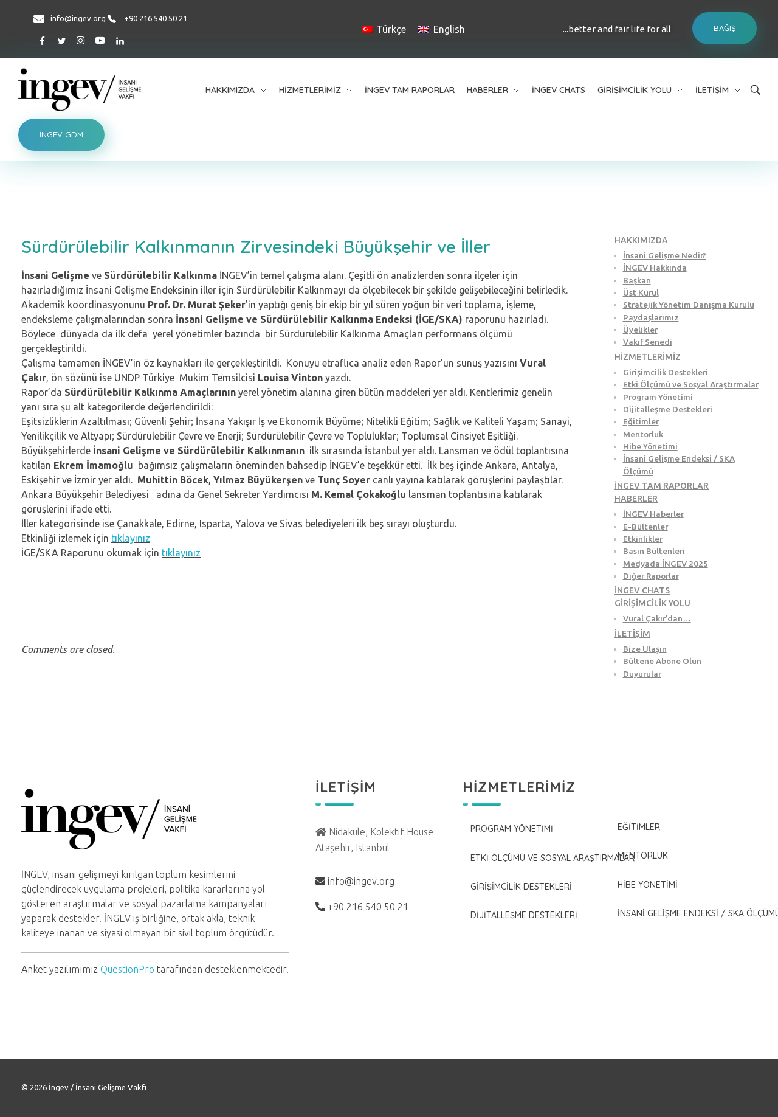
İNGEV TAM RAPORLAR (661, 486)
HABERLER (636, 498)
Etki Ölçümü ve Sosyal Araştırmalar (691, 384)
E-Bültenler (645, 526)
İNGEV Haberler (653, 514)
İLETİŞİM (632, 633)
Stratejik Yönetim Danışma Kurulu (688, 305)
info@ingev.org (78, 18)
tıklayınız (130, 538)
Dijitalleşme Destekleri (667, 409)
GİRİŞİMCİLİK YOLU (652, 603)
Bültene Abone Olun (662, 661)
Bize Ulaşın (645, 649)
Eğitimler (641, 421)
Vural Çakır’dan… (657, 618)
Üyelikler (640, 329)
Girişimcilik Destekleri (665, 372)
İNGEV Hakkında (655, 267)
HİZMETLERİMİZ (647, 357)
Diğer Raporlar (651, 576)
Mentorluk (643, 434)
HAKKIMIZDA (641, 240)
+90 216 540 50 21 (155, 18)
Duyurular (642, 674)
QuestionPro (127, 969)
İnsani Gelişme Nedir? (664, 255)
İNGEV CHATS (642, 590)
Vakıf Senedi (647, 342)
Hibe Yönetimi (650, 446)
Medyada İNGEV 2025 (665, 564)
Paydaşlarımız (651, 317)
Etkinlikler (643, 539)
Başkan (637, 280)
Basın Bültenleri (654, 551)
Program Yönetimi (658, 397)
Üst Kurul (641, 292)
